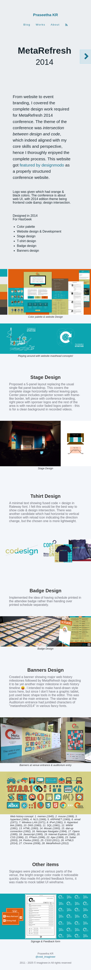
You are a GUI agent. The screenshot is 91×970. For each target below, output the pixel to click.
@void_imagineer (46, 956)
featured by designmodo (42, 165)
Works (40, 25)
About (55, 25)
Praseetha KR (45, 15)
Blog (26, 25)
